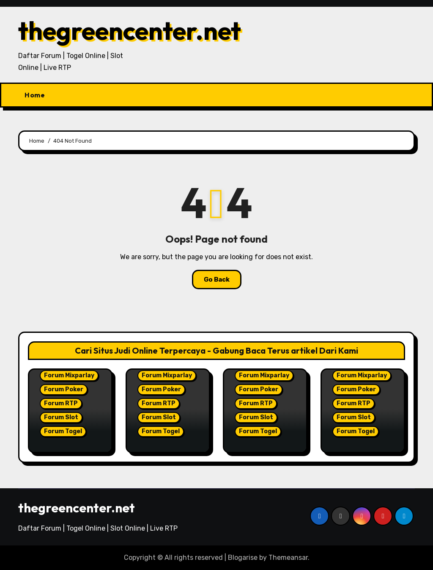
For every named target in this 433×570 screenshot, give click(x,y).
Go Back (217, 279)
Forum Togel (63, 431)
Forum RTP (61, 403)
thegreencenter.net (129, 30)
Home (35, 95)
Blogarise (243, 557)
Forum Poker (63, 389)
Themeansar (288, 557)
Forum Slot (61, 417)
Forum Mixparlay (69, 375)
